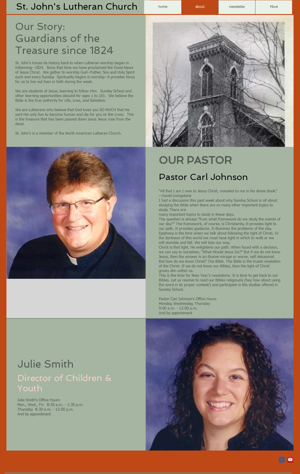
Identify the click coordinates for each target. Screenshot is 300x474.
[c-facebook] (282, 460)
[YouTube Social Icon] (290, 460)
